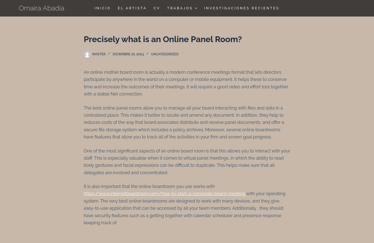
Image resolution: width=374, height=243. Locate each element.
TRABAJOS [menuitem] (183, 8)
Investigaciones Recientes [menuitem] (242, 8)
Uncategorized (164, 54)
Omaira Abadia (41, 8)
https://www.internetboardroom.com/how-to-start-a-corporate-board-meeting (164, 193)
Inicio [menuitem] (102, 8)
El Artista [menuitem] (132, 8)
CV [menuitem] (157, 8)
